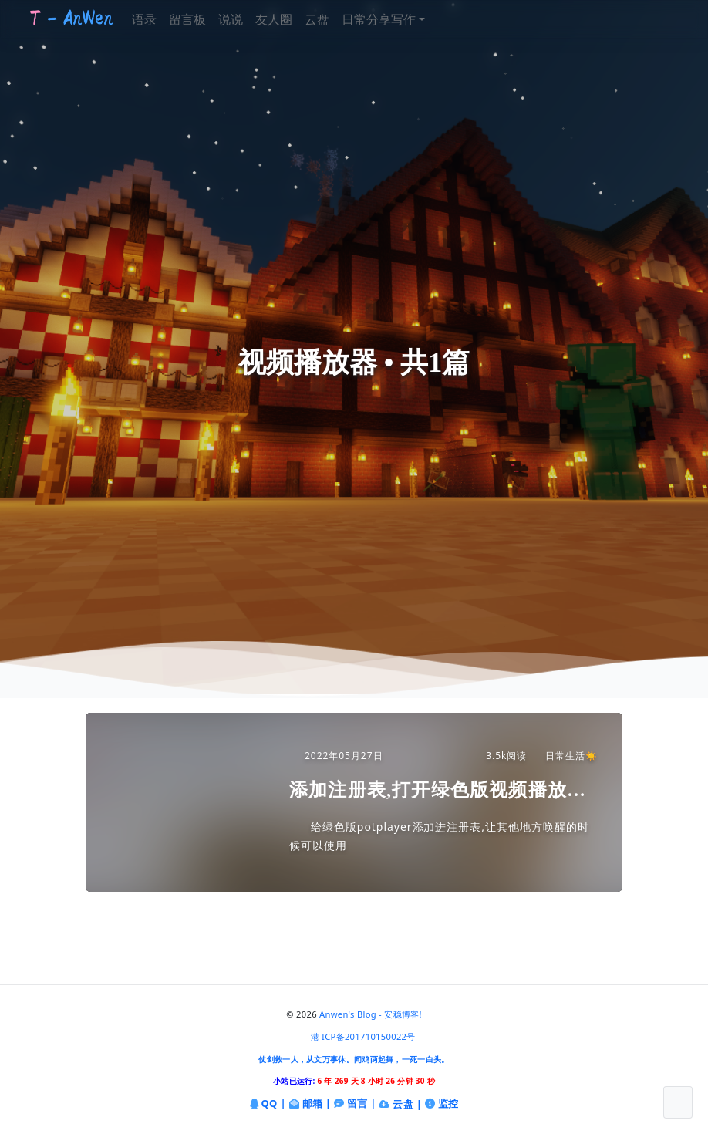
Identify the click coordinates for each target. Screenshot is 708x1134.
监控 (442, 1104)
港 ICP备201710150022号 (363, 1036)
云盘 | (400, 1104)
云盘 (334, 19)
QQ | (268, 1104)
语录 (161, 19)
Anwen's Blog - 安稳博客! (370, 1014)
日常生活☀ (564, 756)
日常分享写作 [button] (396, 19)
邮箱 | (310, 1104)
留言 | (355, 1104)
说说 (247, 19)
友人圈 (290, 19)
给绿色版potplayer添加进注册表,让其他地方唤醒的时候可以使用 (439, 835)
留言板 (204, 19)
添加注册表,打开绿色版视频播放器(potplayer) (437, 791)
